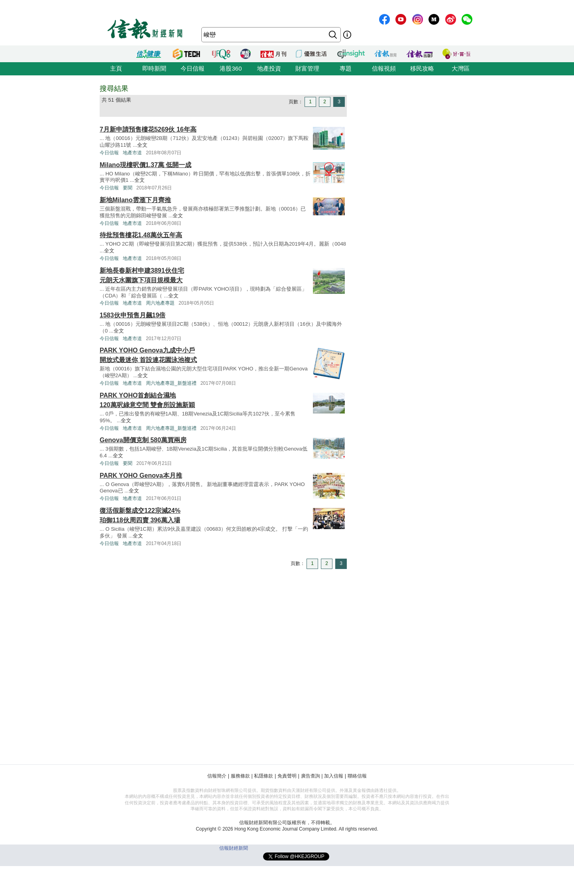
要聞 (127, 188)
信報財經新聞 (233, 848)
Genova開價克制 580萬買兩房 (143, 440)
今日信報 (192, 68)
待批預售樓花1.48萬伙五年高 (141, 235)
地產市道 (132, 153)
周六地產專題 (160, 303)
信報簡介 (216, 776)
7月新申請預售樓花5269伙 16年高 (148, 129)
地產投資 (269, 68)
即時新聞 (154, 68)
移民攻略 (422, 68)
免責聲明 (287, 776)
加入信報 (333, 776)
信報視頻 (384, 68)
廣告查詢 (310, 776)
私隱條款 (263, 776)
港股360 (231, 68)
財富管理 (307, 68)
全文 (142, 145)
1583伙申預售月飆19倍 (132, 315)
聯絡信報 (357, 776)
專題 (346, 68)
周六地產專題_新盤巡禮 (171, 383)
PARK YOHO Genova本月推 (141, 475)
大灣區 (461, 68)
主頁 (116, 68)
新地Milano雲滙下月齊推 (135, 200)
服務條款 (240, 776)
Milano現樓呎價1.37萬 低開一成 (145, 164)
